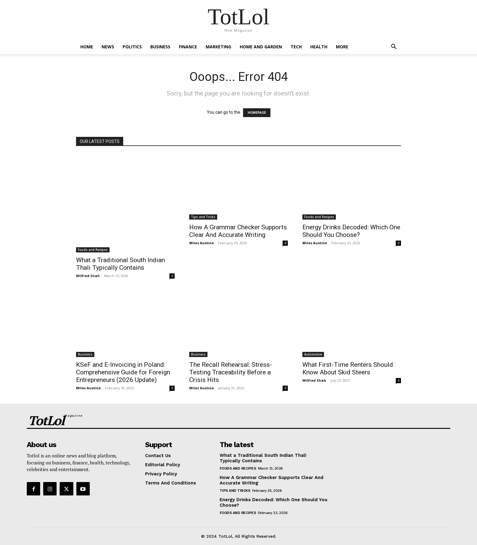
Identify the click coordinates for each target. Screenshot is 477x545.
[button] (393, 47)
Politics (132, 47)
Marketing (218, 47)
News (108, 47)
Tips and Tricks (203, 217)
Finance (188, 47)
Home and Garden (261, 47)
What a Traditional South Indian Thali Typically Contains (120, 263)
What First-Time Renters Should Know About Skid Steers (347, 368)
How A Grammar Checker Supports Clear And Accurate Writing (238, 231)
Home (86, 47)
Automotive (313, 354)
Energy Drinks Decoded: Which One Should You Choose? (351, 231)
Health (318, 47)
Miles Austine (201, 243)
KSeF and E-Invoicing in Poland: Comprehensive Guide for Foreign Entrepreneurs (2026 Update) (123, 372)
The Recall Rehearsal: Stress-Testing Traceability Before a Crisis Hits (230, 372)
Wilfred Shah (88, 275)
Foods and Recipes (93, 250)
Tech (296, 47)
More (342, 47)
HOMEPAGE (257, 113)
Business (160, 47)
